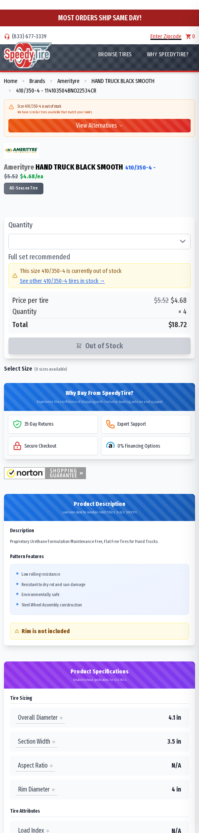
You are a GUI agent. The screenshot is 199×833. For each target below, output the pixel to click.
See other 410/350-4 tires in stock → (62, 280)
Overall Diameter (40, 717)
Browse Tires (115, 54)
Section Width (36, 741)
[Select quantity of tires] (99, 242)
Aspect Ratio (35, 765)
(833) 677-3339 (29, 36)
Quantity (20, 225)
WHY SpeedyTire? (168, 54)
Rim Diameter (36, 789)
